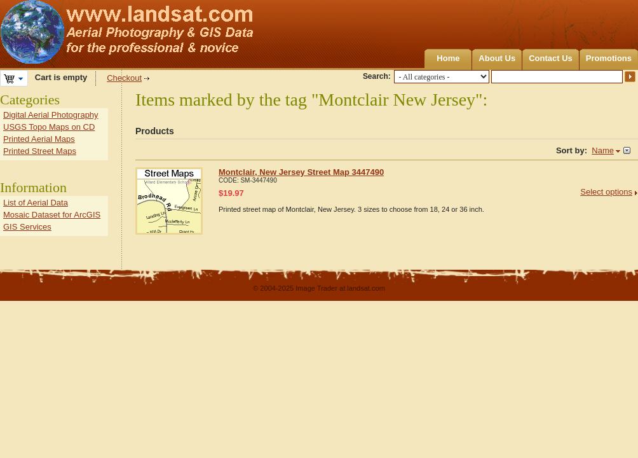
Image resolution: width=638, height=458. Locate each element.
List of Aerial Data (35, 202)
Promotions (609, 58)
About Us (496, 58)
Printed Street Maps (39, 151)
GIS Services (27, 227)
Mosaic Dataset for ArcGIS (51, 214)
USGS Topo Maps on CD (49, 127)
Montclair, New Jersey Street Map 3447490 (301, 172)
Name (603, 150)
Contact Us (551, 58)
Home (448, 58)
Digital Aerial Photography (50, 115)
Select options (606, 192)
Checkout (124, 78)
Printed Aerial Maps (39, 139)
